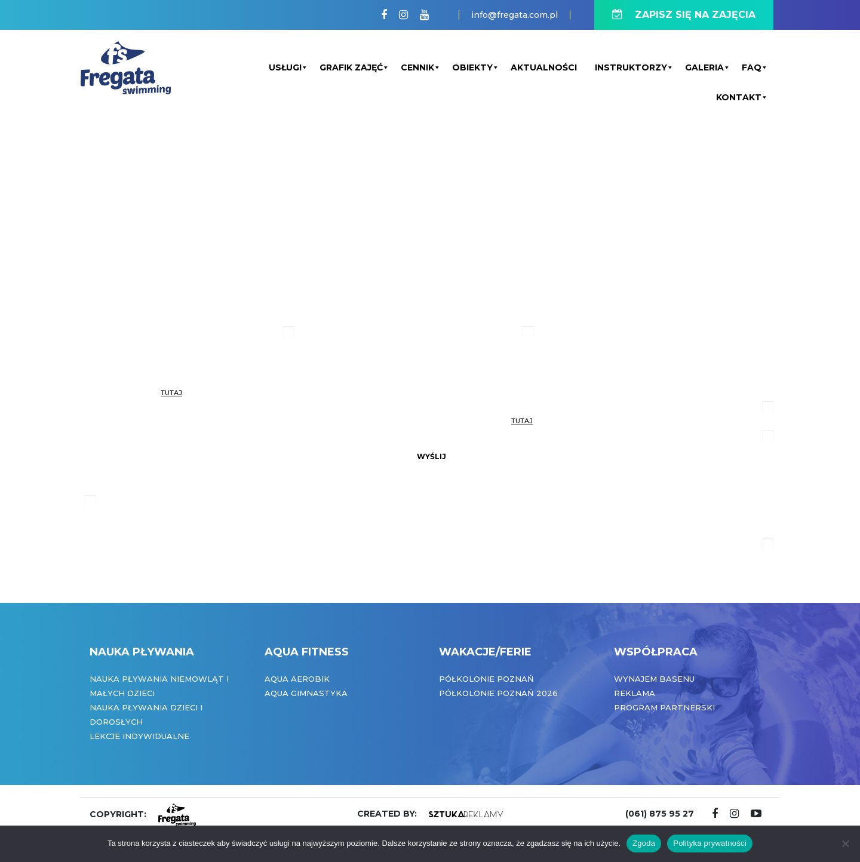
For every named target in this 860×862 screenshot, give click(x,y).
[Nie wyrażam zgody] (845, 843)
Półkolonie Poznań (486, 679)
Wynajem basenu (654, 679)
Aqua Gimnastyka (306, 693)
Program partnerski (664, 707)
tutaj (171, 393)
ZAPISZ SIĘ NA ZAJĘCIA (683, 14)
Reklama (634, 693)
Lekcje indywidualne (139, 736)
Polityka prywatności (710, 843)
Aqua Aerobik (297, 679)
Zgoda (643, 843)
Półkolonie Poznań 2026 (498, 693)
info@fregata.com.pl (514, 15)
